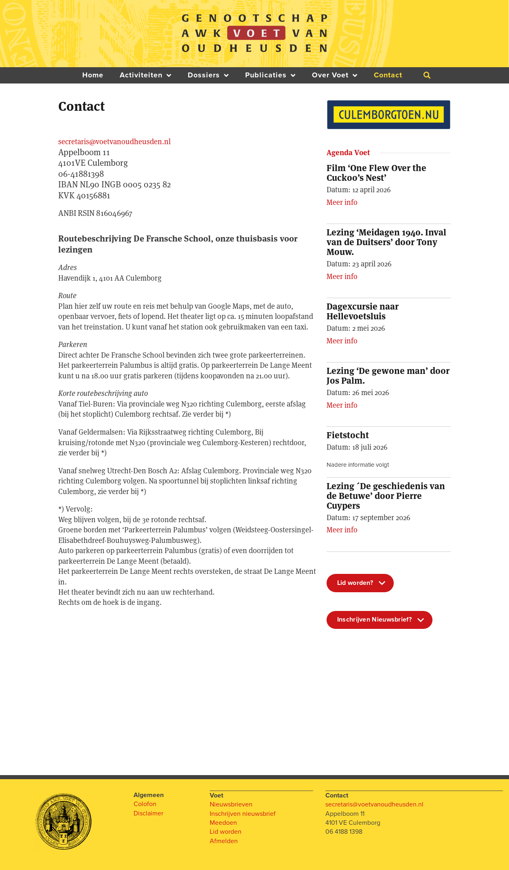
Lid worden (225, 831)
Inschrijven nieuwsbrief (243, 813)
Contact (388, 75)
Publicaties (270, 75)
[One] (187, 687)
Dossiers (208, 75)
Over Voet (335, 75)
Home (92, 75)
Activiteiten (145, 75)
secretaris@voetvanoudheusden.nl (114, 141)
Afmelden (224, 841)
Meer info (342, 202)
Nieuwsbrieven (231, 804)
